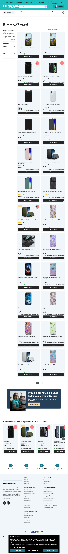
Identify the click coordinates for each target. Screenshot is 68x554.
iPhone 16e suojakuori (47, 495)
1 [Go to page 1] (37, 382)
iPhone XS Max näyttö (28, 515)
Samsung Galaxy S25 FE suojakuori (50, 505)
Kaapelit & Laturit (37, 13)
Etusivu (4, 18)
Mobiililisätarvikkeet (29, 13)
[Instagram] (8, 503)
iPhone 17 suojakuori (47, 489)
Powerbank (52, 13)
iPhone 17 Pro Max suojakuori (49, 493)
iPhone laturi (26, 503)
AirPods (25, 496)
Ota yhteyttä (26, 483)
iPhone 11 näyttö (27, 513)
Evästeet (45, 483)
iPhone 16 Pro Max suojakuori (49, 498)
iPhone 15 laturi (27, 507)
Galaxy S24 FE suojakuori (48, 507)
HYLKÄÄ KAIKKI (17, 550)
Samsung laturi (27, 505)
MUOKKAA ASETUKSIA (34, 550)
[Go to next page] (47, 383)
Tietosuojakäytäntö (47, 481)
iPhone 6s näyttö (27, 522)
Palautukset (26, 481)
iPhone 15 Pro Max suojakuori (49, 502)
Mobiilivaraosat (21, 13)
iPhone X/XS (25, 18)
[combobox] (32, 6)
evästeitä (41, 539)
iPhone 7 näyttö (27, 519)
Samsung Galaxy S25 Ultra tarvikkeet (31, 495)
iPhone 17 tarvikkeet (28, 489)
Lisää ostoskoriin (28, 56)
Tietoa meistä (46, 479)
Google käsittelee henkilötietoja (22, 542)
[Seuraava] (63, 12)
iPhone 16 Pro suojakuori (48, 496)
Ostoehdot (26, 479)
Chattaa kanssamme (34, 404)
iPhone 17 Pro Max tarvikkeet (29, 493)
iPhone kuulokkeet (27, 500)
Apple (19, 18)
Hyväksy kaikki (50, 550)
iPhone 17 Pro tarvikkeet (28, 491)
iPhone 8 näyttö (27, 520)
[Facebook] (4, 503)
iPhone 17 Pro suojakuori (48, 491)
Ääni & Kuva (45, 13)
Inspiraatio (45, 485)
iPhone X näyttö (27, 517)
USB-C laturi (26, 508)
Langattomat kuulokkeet (28, 502)
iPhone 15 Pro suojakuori (48, 500)
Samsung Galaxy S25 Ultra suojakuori (50, 503)
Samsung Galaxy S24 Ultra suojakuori (50, 508)
